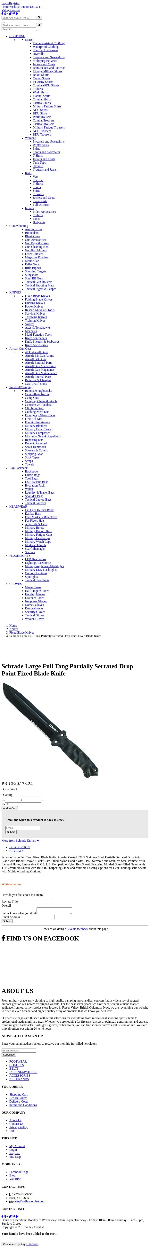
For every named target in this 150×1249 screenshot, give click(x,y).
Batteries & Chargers (38, 380)
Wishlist (14, 6)
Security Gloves (35, 611)
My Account (17, 1147)
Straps (29, 461)
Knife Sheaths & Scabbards (42, 341)
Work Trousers (42, 117)
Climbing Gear (34, 408)
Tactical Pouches (35, 503)
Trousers (38, 194)
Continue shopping (14, 1245)
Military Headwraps (37, 538)
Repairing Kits (34, 439)
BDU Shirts (40, 113)
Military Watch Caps (38, 541)
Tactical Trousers (43, 124)
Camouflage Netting (37, 394)
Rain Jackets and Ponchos (49, 67)
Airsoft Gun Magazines (39, 369)
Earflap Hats (33, 513)
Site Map (15, 1157)
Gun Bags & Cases (37, 243)
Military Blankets (36, 425)
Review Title (10, 901)
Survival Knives (35, 313)
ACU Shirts (40, 110)
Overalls (38, 166)
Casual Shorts (41, 78)
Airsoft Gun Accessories (40, 366)
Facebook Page (18, 1173)
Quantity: (7, 794)
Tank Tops (39, 162)
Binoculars (31, 232)
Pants (36, 218)
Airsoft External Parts (38, 362)
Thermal (38, 180)
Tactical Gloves (35, 615)
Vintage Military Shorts (47, 71)
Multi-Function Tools (38, 334)
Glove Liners (33, 587)
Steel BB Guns (34, 278)
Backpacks (31, 471)
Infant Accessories (44, 211)
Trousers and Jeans (44, 169)
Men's (28, 39)
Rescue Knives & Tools (39, 310)
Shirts (36, 190)
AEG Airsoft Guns (36, 352)
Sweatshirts (40, 201)
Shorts (37, 187)
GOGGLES (16, 1066)
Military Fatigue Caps (38, 534)
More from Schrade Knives (20, 840)
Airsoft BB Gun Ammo (39, 355)
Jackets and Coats (44, 64)
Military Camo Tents (38, 429)
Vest (35, 176)
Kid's (28, 173)
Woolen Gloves (34, 619)
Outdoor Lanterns (36, 573)
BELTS (14, 1069)
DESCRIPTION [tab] (19, 847)
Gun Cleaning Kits (36, 246)
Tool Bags (31, 478)
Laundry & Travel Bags (40, 492)
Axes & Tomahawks (37, 327)
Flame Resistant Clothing (49, 43)
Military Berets (34, 527)
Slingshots (31, 275)
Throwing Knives (36, 317)
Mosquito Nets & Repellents (43, 436)
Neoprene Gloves (36, 601)
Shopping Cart (18, 1095)
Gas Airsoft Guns (36, 383)
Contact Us (27, 6)
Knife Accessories (36, 345)
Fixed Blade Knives (37, 296)
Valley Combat (11, 10)
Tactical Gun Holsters (38, 282)
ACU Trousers (42, 131)
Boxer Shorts (41, 74)
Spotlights (31, 576)
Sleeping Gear (34, 454)
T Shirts (38, 88)
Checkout (32, 1245)
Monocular (32, 260)
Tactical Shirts (42, 103)
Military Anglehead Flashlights (44, 566)
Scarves (30, 552)
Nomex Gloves (34, 604)
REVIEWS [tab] (16, 850)
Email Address (11, 918)
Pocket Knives (34, 306)
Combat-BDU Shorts (46, 85)
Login (5, 3)
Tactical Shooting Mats (39, 285)
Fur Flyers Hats (35, 520)
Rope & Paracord (36, 443)
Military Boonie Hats (38, 531)
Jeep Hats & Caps (36, 524)
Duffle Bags (32, 475)
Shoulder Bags (34, 496)
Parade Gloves (34, 608)
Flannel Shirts (41, 96)
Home (5, 6)
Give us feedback (77, 930)
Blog (12, 1176)
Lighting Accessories (38, 562)
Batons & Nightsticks (38, 390)
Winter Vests (41, 145)
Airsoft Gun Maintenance (41, 373)
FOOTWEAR (18, 1062)
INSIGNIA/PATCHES (23, 1073)
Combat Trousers (43, 120)
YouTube (15, 1180)
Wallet (29, 489)
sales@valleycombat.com (29, 1202)
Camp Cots (32, 397)
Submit (11, 832)
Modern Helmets (35, 545)
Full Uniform (41, 204)
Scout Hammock (35, 447)
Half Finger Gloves (37, 590)
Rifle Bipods (33, 267)
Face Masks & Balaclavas (41, 517)
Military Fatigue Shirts (47, 106)
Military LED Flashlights (41, 569)
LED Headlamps (35, 559)
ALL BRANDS (19, 1080)
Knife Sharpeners (36, 338)
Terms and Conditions (23, 1106)
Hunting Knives (35, 303)
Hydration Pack (35, 485)
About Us (15, 1121)
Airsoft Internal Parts (38, 376)
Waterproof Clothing (46, 46)
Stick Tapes (32, 457)
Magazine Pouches (36, 257)
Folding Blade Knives (38, 299)
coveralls (38, 53)
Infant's (29, 208)
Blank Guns (32, 236)
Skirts (36, 148)
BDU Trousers (42, 134)
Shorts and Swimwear (46, 152)
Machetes (31, 331)
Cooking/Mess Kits (37, 411)
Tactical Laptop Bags (38, 499)
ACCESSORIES (19, 1076)
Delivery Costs (18, 1102)
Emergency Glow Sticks (40, 415)
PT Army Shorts (43, 81)
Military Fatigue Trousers (49, 127)
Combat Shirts (42, 99)
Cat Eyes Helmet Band (39, 510)
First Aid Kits (33, 418)
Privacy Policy (18, 1128)
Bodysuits (39, 222)
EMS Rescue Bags (36, 482)
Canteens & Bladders (38, 404)
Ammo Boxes (33, 229)
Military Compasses (37, 432)
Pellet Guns (32, 264)
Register (14, 3)
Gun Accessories (35, 239)
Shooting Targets (35, 271)
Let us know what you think (19, 914)
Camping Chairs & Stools (41, 401)
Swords (29, 324)
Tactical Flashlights (37, 580)
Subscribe (9, 1055)
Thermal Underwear (45, 50)
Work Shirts (40, 92)
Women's (30, 138)
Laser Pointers (34, 253)
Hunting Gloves (35, 594)
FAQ (12, 1132)
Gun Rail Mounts (36, 250)
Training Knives (35, 320)
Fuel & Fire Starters (37, 422)
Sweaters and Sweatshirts (49, 57)
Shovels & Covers (36, 450)
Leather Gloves (34, 597)
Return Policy (18, 1099)
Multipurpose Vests (45, 60)
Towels (29, 464)
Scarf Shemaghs (35, 548)
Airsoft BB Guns (35, 359)
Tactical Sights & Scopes (40, 289)
